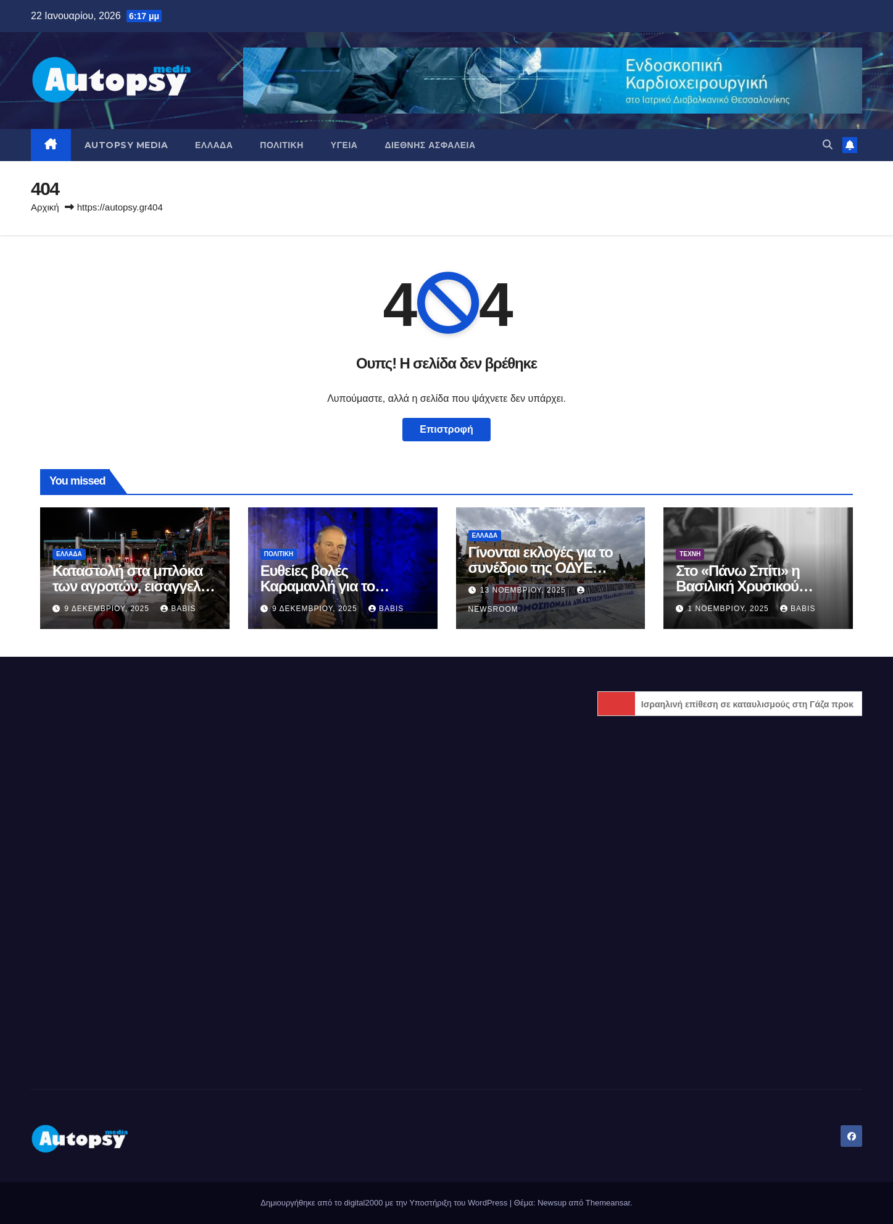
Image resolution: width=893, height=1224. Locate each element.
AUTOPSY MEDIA (126, 145)
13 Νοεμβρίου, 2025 (524, 590)
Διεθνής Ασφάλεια (429, 145)
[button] (828, 144)
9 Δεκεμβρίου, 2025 (108, 608)
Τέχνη (689, 554)
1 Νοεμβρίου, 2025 (729, 608)
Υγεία (344, 145)
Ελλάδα (214, 145)
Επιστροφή (446, 429)
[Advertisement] (163, 767)
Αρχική (45, 207)
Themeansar (608, 1202)
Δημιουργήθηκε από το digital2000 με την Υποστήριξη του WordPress (384, 1202)
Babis (178, 608)
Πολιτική (282, 145)
